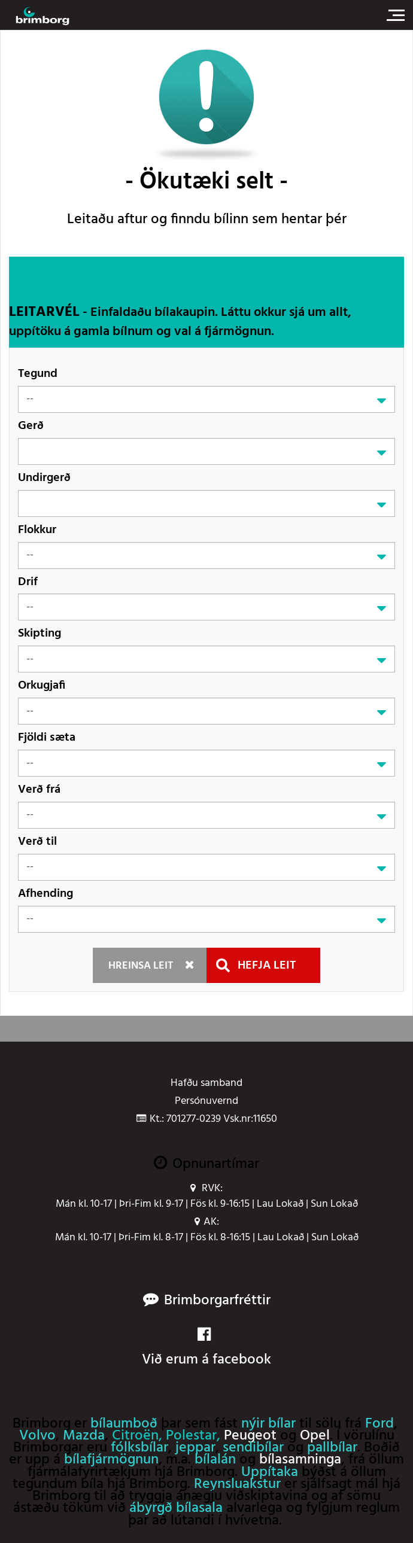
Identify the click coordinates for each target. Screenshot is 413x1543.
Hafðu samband (206, 1083)
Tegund (37, 373)
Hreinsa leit (140, 966)
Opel (315, 1436)
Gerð (31, 425)
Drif (28, 582)
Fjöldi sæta (46, 737)
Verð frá (39, 789)
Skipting (39, 633)
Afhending (45, 893)
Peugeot (250, 1436)
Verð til (37, 841)
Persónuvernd (206, 1101)
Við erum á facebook (206, 1348)
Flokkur (37, 530)
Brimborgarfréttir (217, 1301)
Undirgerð (44, 477)
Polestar (191, 1436)
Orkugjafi (41, 685)
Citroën (135, 1436)
